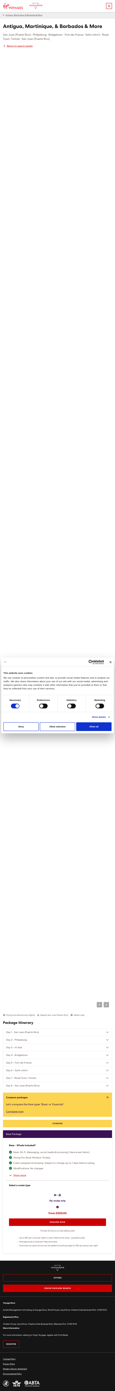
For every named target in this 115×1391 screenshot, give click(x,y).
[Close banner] (110, 662)
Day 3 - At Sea (14, 1047)
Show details (99, 717)
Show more (17, 1175)
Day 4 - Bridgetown (17, 1055)
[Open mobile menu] (109, 6)
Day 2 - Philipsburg (16, 1040)
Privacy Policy (9, 1364)
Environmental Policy (12, 1374)
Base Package (13, 1134)
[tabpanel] (57, 1191)
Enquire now (57, 1222)
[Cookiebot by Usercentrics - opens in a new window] (91, 662)
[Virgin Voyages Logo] (14, 6)
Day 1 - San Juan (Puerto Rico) (22, 1032)
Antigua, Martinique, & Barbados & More (24, 15)
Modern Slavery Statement (15, 1369)
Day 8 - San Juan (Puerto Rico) (23, 1085)
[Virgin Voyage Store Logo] (35, 6)
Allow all (94, 726)
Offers (58, 1278)
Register (11, 1344)
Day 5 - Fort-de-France (19, 1063)
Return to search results (18, 46)
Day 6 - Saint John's (17, 1070)
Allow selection (57, 726)
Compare (57, 1124)
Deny (21, 726)
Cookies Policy (9, 1359)
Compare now (15, 1111)
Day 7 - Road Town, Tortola (21, 1078)
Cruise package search (57, 1288)
